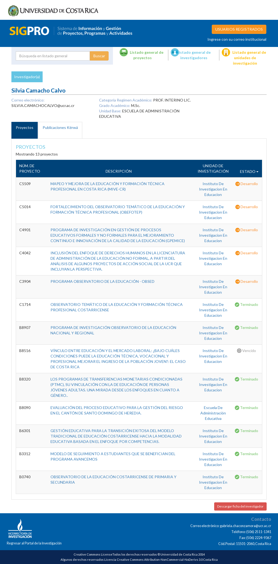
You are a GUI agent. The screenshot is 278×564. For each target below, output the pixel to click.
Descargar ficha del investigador (240, 506)
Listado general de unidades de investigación (249, 57)
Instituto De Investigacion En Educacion (213, 189)
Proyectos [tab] (24, 127)
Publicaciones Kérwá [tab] (60, 127)
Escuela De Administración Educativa (213, 413)
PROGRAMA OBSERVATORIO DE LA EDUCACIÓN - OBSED (102, 281)
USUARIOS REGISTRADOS (239, 29)
